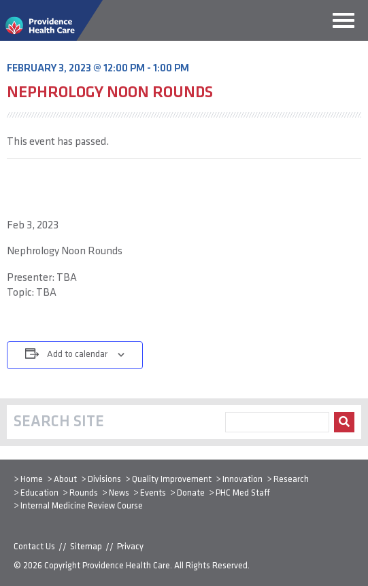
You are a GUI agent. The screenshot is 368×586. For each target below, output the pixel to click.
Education (39, 493)
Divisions (104, 479)
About (65, 479)
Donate (191, 493)
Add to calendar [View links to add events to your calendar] (77, 354)
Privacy (130, 546)
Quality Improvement (172, 479)
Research (291, 479)
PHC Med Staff (243, 493)
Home (31, 479)
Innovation (242, 479)
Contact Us (34, 546)
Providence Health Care (126, 566)
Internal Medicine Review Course (81, 506)
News (119, 493)
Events (153, 493)
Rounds (83, 493)
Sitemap (86, 546)
